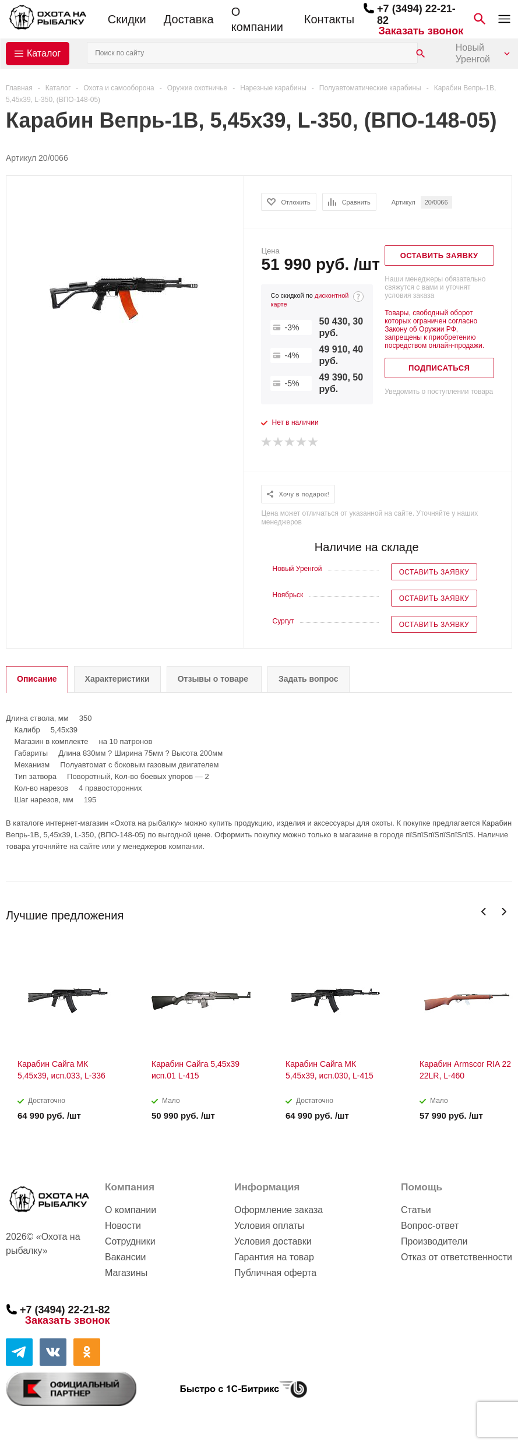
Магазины (126, 1273)
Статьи (416, 1210)
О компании (257, 19)
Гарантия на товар (274, 1257)
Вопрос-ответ (430, 1226)
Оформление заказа (278, 1210)
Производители (434, 1241)
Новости (123, 1226)
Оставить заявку (434, 572)
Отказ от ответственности (456, 1257)
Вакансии (125, 1257)
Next (503, 911)
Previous (483, 911)
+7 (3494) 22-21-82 (65, 1310)
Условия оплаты (269, 1226)
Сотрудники (130, 1241)
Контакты (329, 19)
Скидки (127, 19)
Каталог (44, 53)
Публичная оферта (275, 1273)
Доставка (189, 19)
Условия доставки (273, 1241)
